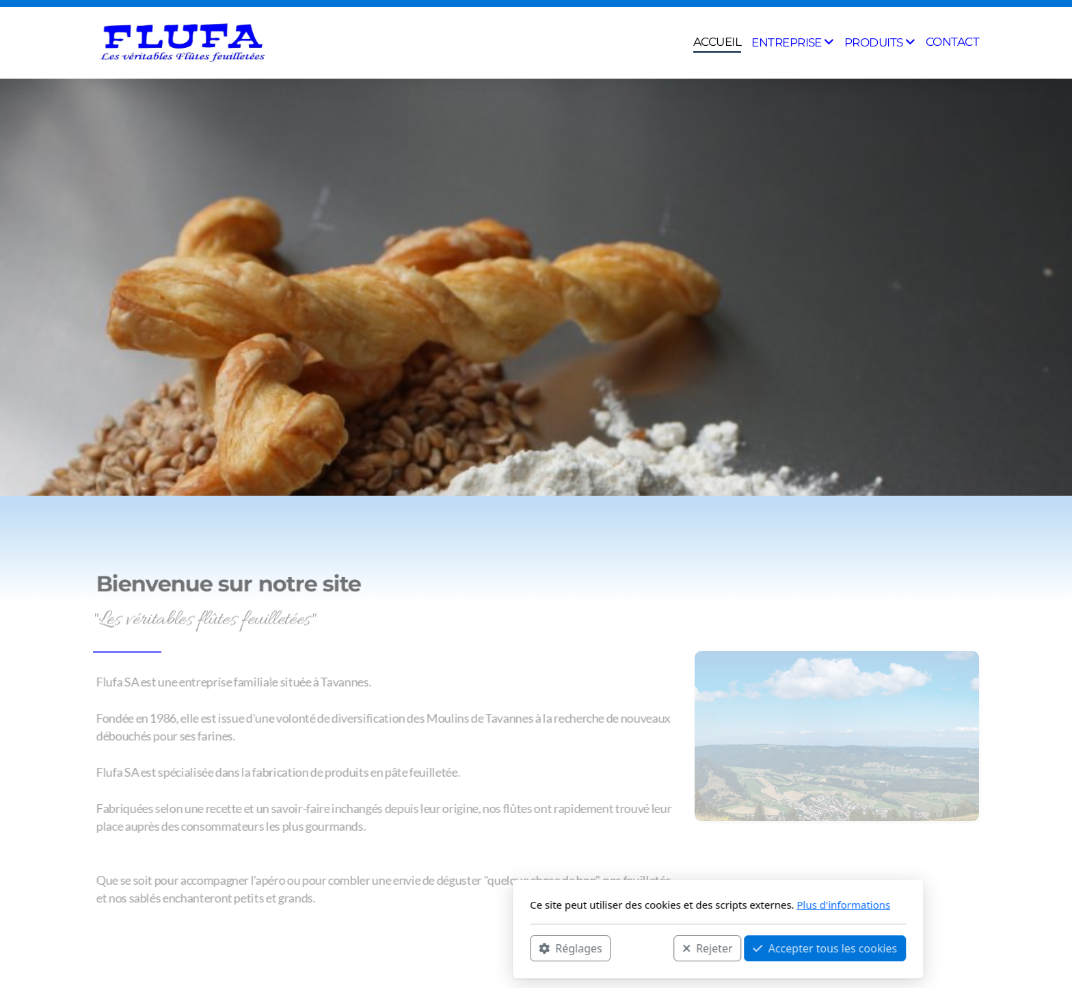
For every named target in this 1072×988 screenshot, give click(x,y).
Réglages (388, 947)
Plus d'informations (661, 904)
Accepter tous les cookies (643, 947)
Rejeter (525, 947)
